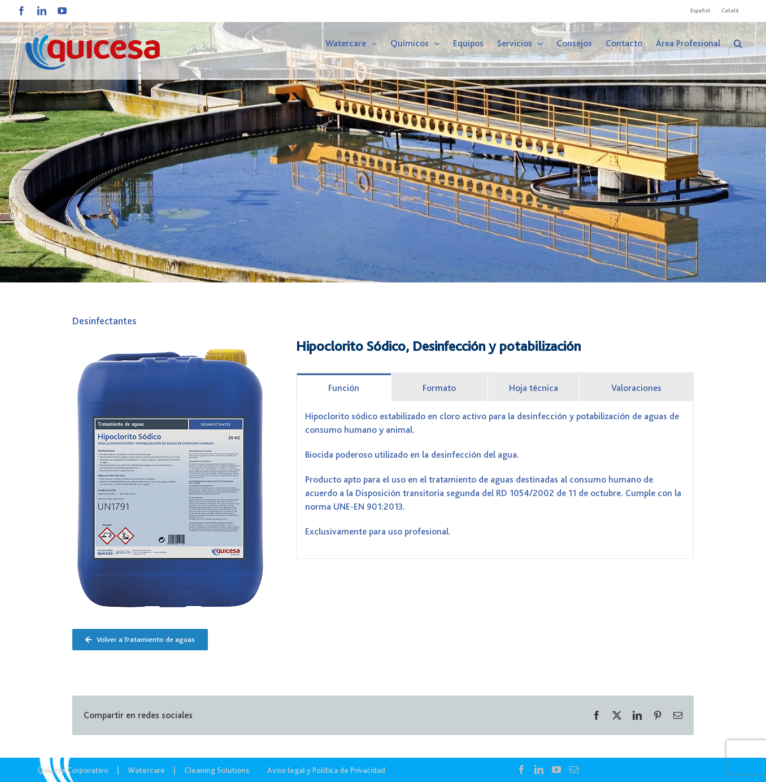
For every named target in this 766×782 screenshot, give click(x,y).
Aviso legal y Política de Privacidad (326, 770)
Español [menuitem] (700, 10)
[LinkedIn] (538, 769)
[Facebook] (521, 769)
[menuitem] (700, 11)
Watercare (146, 770)
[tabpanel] (495, 480)
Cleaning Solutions (216, 770)
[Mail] (573, 769)
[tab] (344, 387)
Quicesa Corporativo (72, 770)
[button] (738, 43)
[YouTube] (556, 769)
